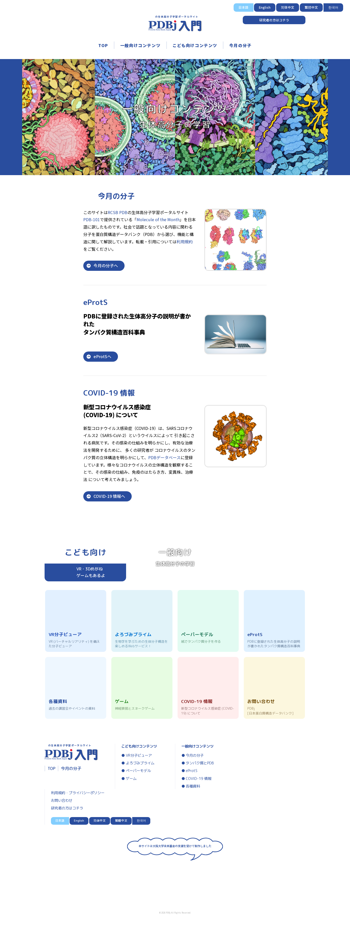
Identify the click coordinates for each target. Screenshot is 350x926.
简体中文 (287, 7)
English (265, 7)
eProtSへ (102, 356)
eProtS (191, 770)
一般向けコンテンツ (140, 45)
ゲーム (131, 778)
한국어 (333, 7)
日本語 (243, 7)
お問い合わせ (61, 800)
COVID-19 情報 (198, 778)
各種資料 (193, 786)
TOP (103, 45)
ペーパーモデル (138, 770)
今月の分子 (240, 45)
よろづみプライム (140, 763)
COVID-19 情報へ (109, 496)
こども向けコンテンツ (194, 45)
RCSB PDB (117, 212)
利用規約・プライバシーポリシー (77, 792)
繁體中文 (311, 7)
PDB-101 (91, 219)
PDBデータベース (164, 457)
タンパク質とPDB (200, 763)
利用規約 (185, 241)
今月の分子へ (105, 265)
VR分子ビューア (139, 755)
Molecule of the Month (158, 219)
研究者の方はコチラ (274, 20)
